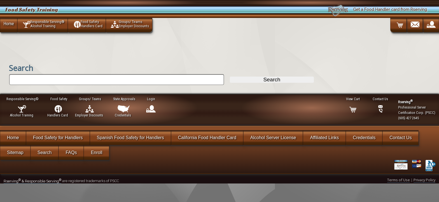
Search (45, 152)
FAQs (71, 152)
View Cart (353, 99)
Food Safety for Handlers (58, 137)
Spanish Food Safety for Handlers (130, 137)
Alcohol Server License (273, 137)
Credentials (364, 137)
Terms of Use (398, 179)
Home (8, 23)
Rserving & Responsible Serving (32, 181)
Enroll (96, 152)
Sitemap (15, 152)
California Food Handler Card (207, 137)
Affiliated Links (324, 137)
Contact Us (400, 137)
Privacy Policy (424, 179)
